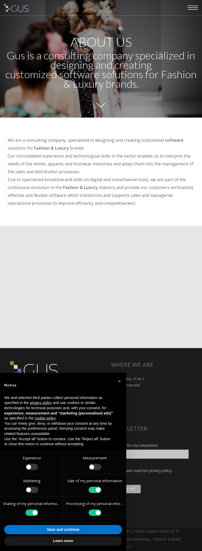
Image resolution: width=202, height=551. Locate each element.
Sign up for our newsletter (136, 445)
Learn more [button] (63, 541)
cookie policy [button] (45, 418)
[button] (119, 381)
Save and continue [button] (63, 529)
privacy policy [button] (41, 403)
